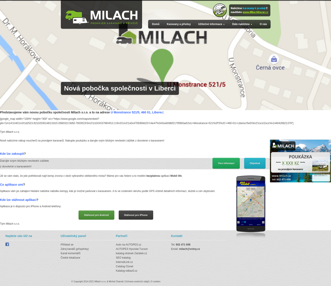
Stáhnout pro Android (96, 215)
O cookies (155, 281)
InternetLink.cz (124, 262)
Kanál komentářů (71, 253)
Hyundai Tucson (138, 249)
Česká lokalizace (70, 257)
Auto (118, 244)
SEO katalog (123, 257)
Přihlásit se (67, 244)
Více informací (226, 163)
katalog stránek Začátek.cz (131, 253)
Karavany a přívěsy (179, 24)
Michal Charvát (116, 281)
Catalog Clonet (124, 266)
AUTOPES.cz (133, 244)
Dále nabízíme (241, 24)
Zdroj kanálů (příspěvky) (75, 249)
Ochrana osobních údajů (137, 281)
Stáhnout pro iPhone (136, 215)
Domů (155, 24)
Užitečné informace (210, 24)
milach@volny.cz (189, 249)
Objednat (255, 163)
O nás (263, 24)
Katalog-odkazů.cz (126, 270)
